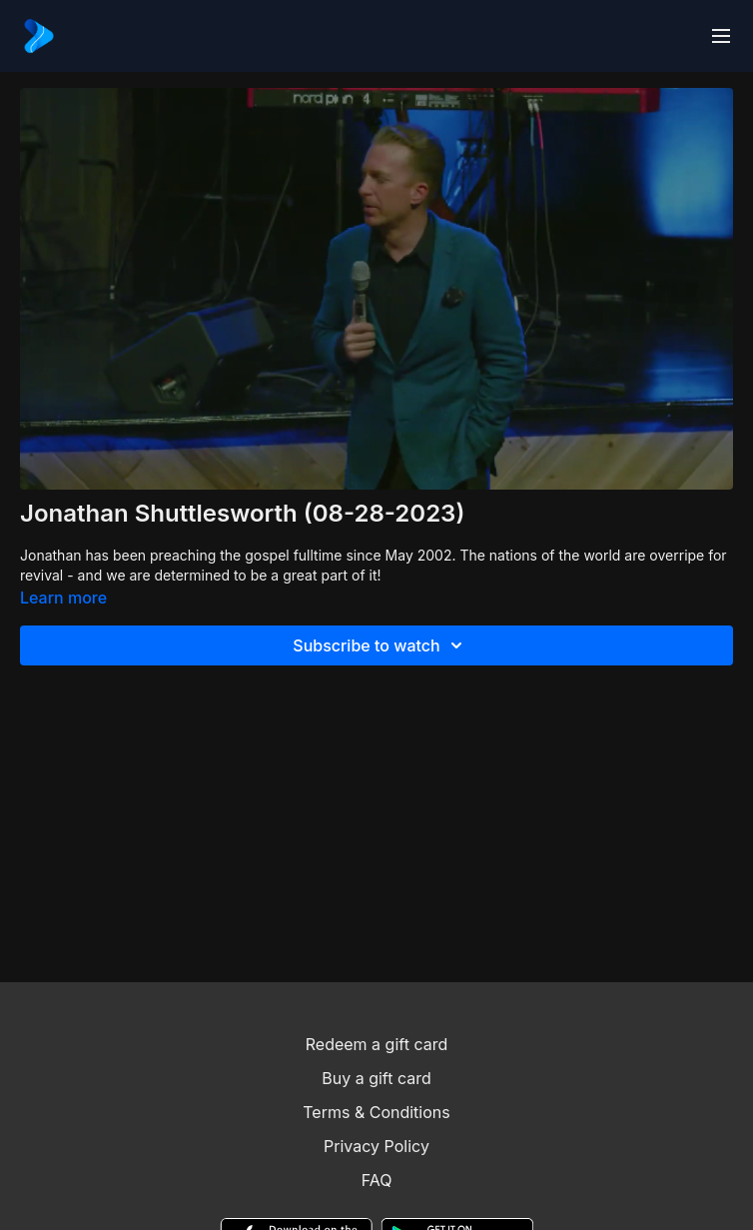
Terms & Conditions (376, 1112)
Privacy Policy (376, 1146)
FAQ (377, 1180)
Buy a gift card (376, 1078)
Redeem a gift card (376, 1044)
